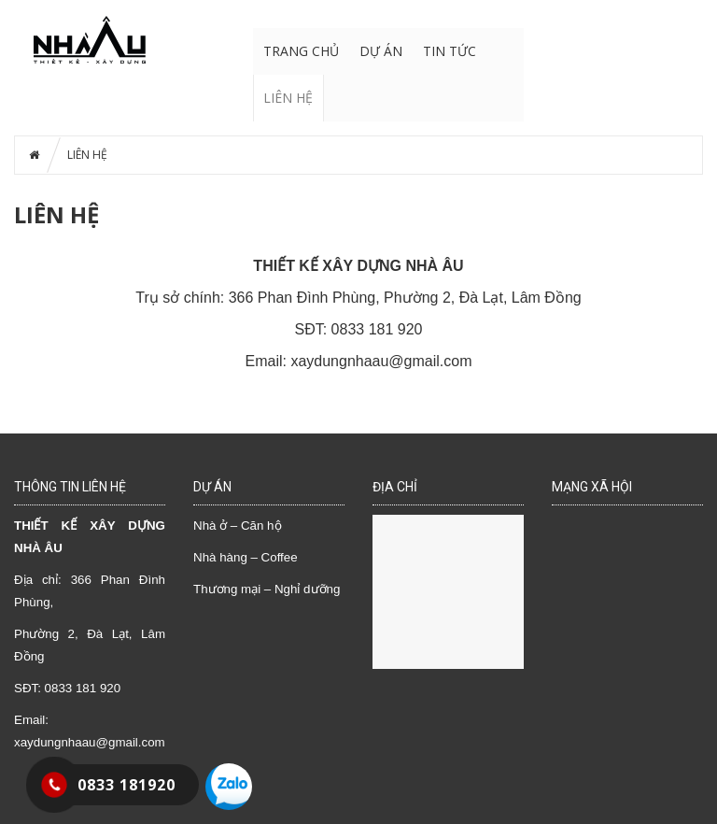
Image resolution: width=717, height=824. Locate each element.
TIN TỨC (449, 51)
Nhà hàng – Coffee (245, 557)
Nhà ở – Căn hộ (237, 526)
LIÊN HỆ (288, 98)
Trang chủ (301, 51)
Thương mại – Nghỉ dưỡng (266, 589)
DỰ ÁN (380, 51)
